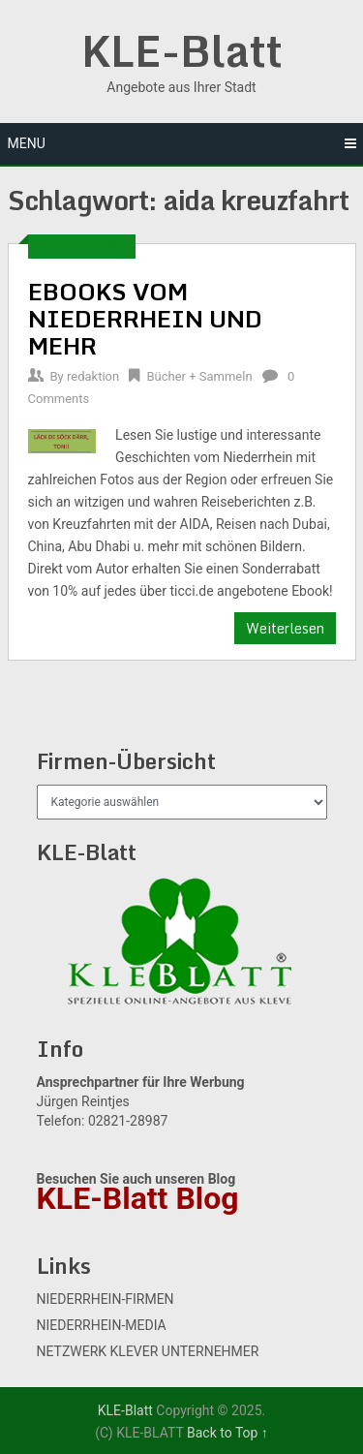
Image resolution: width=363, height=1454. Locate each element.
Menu (26, 143)
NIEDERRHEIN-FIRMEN (105, 1299)
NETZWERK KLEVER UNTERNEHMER (148, 1351)
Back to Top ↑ (227, 1432)
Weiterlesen (285, 628)
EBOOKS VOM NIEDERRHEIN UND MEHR (145, 318)
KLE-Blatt (182, 50)
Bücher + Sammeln (199, 376)
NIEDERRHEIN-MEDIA (101, 1325)
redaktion (93, 376)
